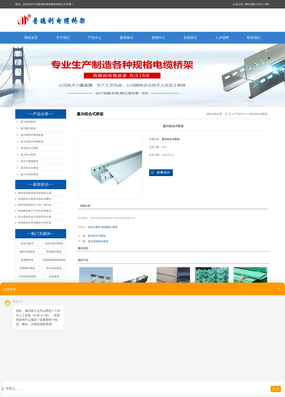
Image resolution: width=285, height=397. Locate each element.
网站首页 (31, 37)
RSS (260, 4)
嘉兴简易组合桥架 (98, 241)
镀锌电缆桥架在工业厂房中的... (35, 204)
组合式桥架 (94, 227)
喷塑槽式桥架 (27, 268)
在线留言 (190, 37)
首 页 (228, 113)
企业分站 (238, 4)
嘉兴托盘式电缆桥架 (32, 141)
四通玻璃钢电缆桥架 (54, 259)
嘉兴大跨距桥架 (29, 174)
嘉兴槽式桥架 (28, 128)
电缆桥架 (106, 227)
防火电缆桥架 (54, 268)
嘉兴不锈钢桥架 (29, 161)
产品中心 (95, 37)
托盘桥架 (54, 276)
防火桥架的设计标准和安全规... (35, 216)
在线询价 (161, 172)
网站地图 (250, 4)
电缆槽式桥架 (54, 251)
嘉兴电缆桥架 (28, 121)
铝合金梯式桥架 (54, 243)
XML (267, 4)
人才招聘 (222, 37)
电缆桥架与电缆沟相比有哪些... (35, 198)
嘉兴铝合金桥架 (29, 167)
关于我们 (63, 37)
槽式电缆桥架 (27, 251)
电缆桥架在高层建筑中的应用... (35, 222)
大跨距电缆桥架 (27, 276)
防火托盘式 (27, 243)
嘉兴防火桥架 (28, 154)
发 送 (275, 388)
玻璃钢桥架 (27, 259)
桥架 (114, 227)
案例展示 (126, 37)
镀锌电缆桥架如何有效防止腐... (35, 193)
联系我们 (254, 37)
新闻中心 (158, 37)
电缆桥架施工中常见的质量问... (35, 210)
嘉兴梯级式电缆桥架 (32, 134)
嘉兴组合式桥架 (29, 148)
